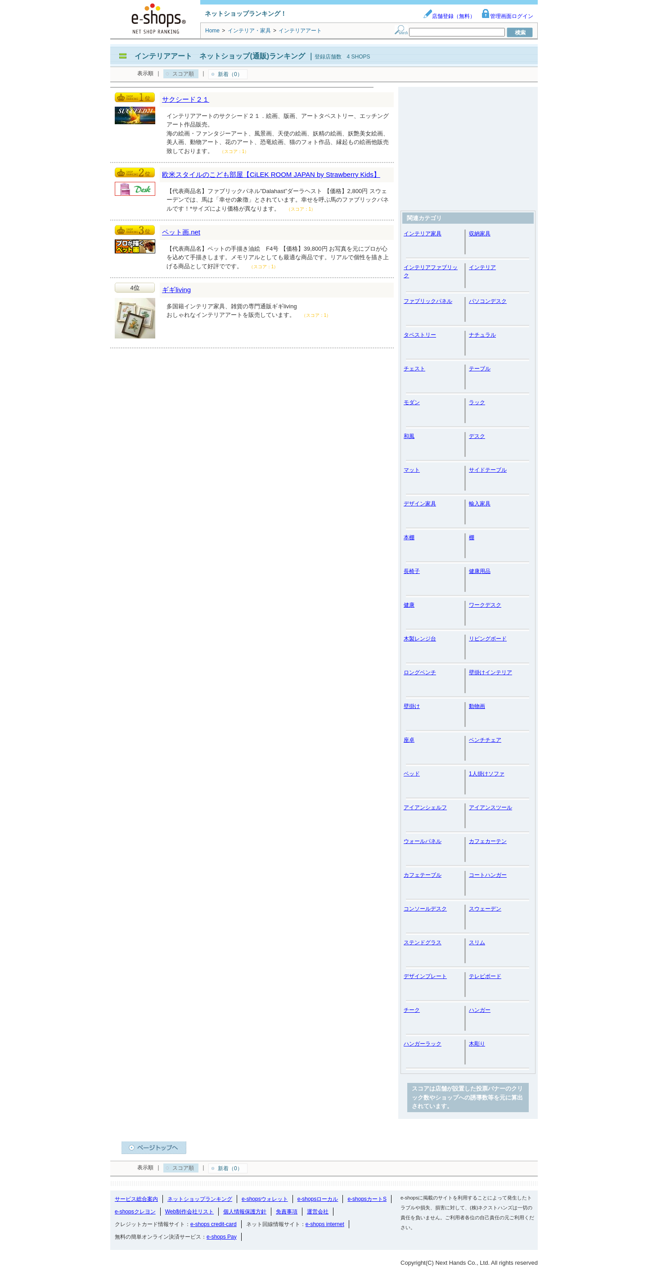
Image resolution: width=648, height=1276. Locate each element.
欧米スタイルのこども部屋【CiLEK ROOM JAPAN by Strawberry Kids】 (271, 174)
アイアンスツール (490, 807)
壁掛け (412, 706)
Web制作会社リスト (189, 1211)
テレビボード (485, 976)
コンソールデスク (425, 909)
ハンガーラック (422, 1044)
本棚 (409, 537)
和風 (409, 436)
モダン (412, 402)
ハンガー (479, 1010)
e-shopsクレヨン (135, 1211)
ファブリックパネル (428, 301)
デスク (477, 436)
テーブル (479, 368)
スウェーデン (485, 909)
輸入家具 (479, 503)
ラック (477, 402)
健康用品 (479, 571)
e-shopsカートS (367, 1199)
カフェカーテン (488, 841)
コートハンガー (488, 875)
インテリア (482, 267)
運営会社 (317, 1211)
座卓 (409, 740)
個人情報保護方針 (244, 1211)
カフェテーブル (422, 875)
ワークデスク (485, 605)
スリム (477, 942)
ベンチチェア (485, 740)
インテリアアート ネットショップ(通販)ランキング (220, 56)
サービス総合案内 (136, 1199)
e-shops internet (325, 1224)
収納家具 (479, 233)
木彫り (477, 1044)
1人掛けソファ (486, 774)
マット (412, 470)
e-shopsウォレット (265, 1199)
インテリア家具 (422, 233)
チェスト (414, 368)
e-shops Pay (222, 1237)
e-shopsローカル (317, 1199)
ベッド (412, 774)
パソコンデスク (488, 301)
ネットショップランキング (199, 1199)
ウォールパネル (422, 841)
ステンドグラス (422, 942)
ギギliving (176, 289)
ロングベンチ (420, 672)
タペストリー (420, 335)
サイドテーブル (488, 470)
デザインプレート (425, 976)
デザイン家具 (420, 503)
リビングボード (488, 639)
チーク (412, 1010)
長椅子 (412, 571)
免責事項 (286, 1211)
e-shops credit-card (213, 1224)
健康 (409, 605)
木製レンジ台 (420, 639)
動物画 (477, 706)
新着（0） (230, 74)
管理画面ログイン (507, 16)
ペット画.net (181, 232)
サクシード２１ (185, 99)
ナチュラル (482, 335)
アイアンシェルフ (425, 807)
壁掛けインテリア (490, 672)
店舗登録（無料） (449, 16)
